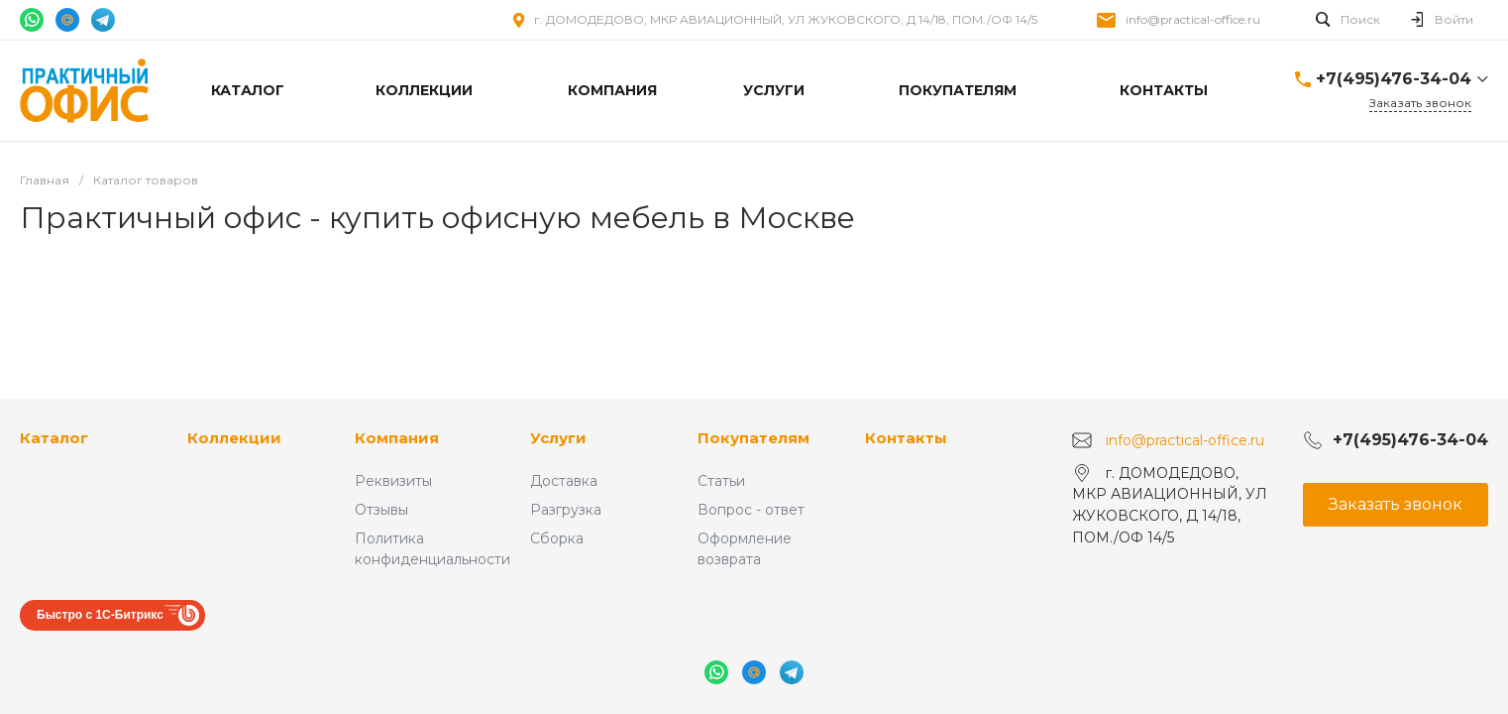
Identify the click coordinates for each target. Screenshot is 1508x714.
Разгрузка (565, 510)
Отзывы (381, 510)
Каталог (54, 437)
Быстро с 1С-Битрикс (100, 615)
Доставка (563, 481)
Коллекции (234, 437)
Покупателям (753, 437)
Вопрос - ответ (751, 510)
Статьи (721, 481)
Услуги (558, 437)
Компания (397, 437)
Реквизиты (393, 481)
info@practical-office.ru (1193, 19)
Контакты (906, 437)
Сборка (557, 538)
